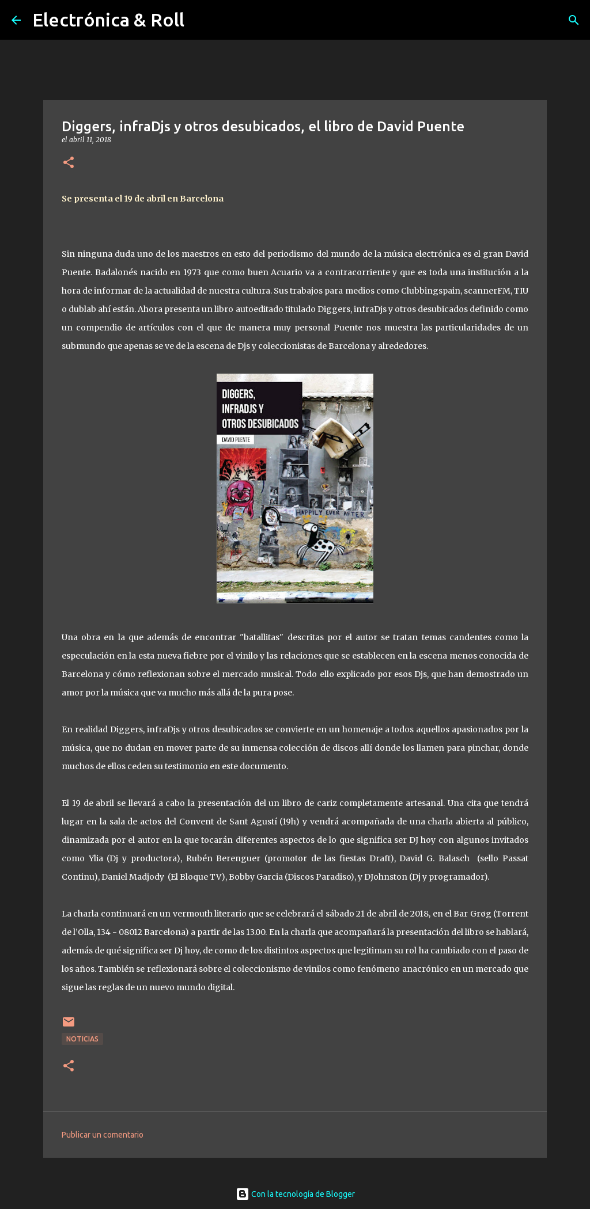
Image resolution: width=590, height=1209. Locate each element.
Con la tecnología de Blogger (295, 1194)
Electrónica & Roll (108, 19)
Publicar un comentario (102, 1134)
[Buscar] (574, 20)
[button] (68, 163)
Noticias (82, 1039)
